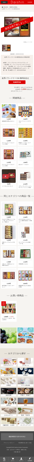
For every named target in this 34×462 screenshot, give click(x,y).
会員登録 (30, 460)
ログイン (21, 460)
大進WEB (29, 2)
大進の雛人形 (17, 452)
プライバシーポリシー (9, 442)
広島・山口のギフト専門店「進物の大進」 (17, 449)
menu (4, 2)
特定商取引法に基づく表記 (25, 442)
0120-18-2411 (20, 436)
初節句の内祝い (14, 7)
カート (12, 460)
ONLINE (6, 7)
